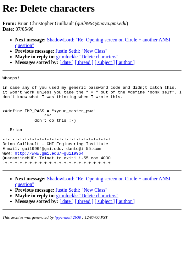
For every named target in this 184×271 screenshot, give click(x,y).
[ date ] (66, 62)
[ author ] (125, 62)
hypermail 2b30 (68, 235)
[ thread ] (84, 62)
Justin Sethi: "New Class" (82, 51)
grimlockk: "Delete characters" (87, 56)
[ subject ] (105, 62)
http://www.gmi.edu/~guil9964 (49, 169)
